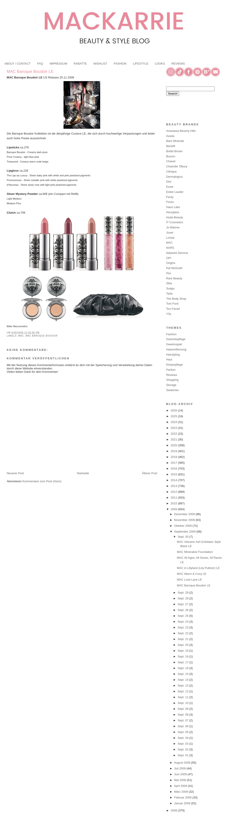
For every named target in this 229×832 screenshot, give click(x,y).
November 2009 (185, 520)
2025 (174, 416)
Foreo (170, 202)
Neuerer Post (15, 473)
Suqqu (170, 288)
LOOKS (160, 63)
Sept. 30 (183, 536)
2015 (174, 474)
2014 (174, 480)
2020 (174, 445)
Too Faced (173, 308)
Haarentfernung (176, 349)
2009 (174, 509)
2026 (174, 410)
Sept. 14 (183, 679)
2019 (174, 451)
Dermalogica (174, 176)
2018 (174, 457)
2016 (174, 468)
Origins (170, 263)
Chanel (170, 161)
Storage (171, 385)
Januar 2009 (182, 803)
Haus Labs (173, 207)
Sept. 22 (183, 633)
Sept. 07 (183, 720)
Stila (169, 283)
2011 (174, 497)
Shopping (172, 379)
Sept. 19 (183, 650)
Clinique (171, 171)
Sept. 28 (183, 598)
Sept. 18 (183, 656)
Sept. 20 (183, 645)
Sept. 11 (183, 697)
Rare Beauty (174, 278)
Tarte (169, 293)
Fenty (170, 197)
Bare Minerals (175, 141)
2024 (174, 422)
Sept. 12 (183, 691)
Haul (169, 359)
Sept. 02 (183, 749)
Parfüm (171, 369)
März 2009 (181, 791)
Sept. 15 (183, 674)
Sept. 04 (183, 737)
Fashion (171, 334)
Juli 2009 (180, 768)
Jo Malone (173, 227)
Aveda (170, 136)
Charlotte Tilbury (176, 166)
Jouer (170, 232)
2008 (174, 810)
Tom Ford (172, 303)
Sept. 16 (183, 668)
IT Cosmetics (174, 222)
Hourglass (172, 212)
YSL (169, 314)
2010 (174, 503)
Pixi (168, 273)
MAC (21, 336)
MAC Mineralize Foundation (195, 552)
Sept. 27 (183, 604)
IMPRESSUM (58, 63)
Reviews (171, 375)
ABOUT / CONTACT (17, 63)
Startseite (83, 473)
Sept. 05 (183, 732)
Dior (169, 181)
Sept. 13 (183, 685)
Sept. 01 (183, 755)
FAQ (40, 63)
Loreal (170, 237)
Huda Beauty (174, 217)
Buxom (170, 156)
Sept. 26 (183, 610)
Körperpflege (174, 364)
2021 (174, 439)
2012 (174, 491)
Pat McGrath (174, 268)
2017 (174, 462)
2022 (174, 433)
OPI (168, 258)
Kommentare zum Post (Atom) (41, 481)
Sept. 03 (183, 743)
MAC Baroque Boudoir (41, 336)
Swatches (172, 390)
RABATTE (80, 63)
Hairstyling (173, 354)
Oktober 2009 (183, 525)
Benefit (170, 146)
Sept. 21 (183, 639)
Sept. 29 (183, 592)
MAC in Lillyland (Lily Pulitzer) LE (198, 568)
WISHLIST (100, 63)
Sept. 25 (183, 615)
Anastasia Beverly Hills (181, 131)
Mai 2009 (180, 780)
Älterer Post (149, 473)
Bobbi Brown (174, 151)
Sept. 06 (183, 726)
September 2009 (185, 531)
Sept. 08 (183, 714)
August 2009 (182, 762)
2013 (174, 486)
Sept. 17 (183, 662)
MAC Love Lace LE (189, 579)
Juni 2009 (181, 774)
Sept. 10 (183, 703)
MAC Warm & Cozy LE (191, 573)
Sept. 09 (183, 708)
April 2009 (181, 786)
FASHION (120, 63)
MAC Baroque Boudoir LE (30, 71)
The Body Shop (176, 298)
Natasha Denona (177, 253)
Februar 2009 (183, 797)
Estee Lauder (174, 192)
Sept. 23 (183, 627)
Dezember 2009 (185, 514)
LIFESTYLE (140, 63)
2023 (174, 428)
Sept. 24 (183, 621)
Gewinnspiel (174, 344)
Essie (169, 186)
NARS (170, 247)
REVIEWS (178, 63)
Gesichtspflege (175, 339)
